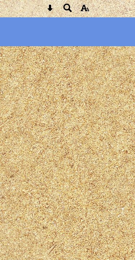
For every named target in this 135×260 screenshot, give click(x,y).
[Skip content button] (50, 10)
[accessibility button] (85, 10)
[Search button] (68, 10)
